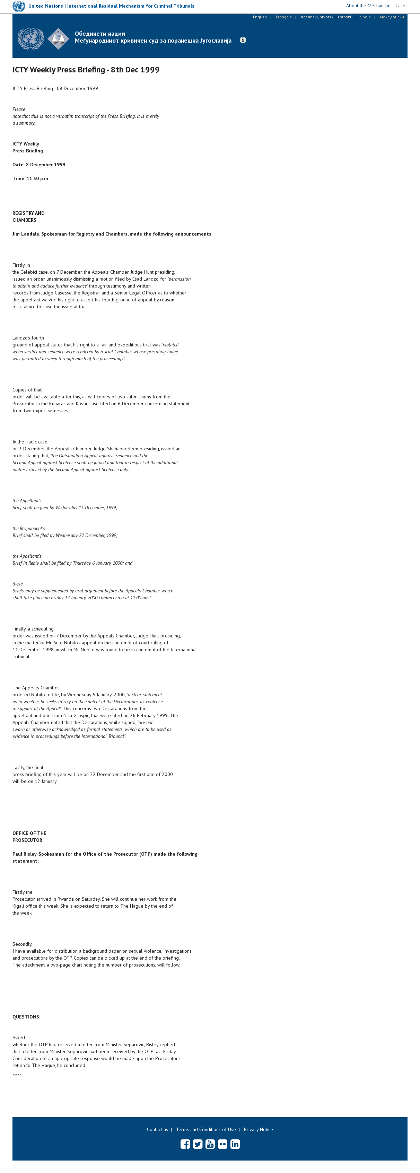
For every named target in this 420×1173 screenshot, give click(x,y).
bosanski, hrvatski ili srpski (326, 16)
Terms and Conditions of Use (206, 1129)
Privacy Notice (258, 1129)
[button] (243, 40)
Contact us (157, 1129)
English (260, 16)
